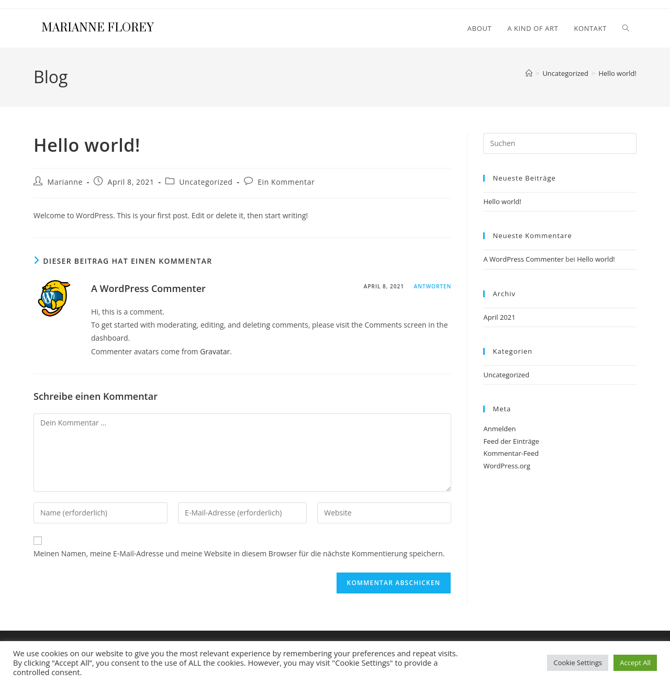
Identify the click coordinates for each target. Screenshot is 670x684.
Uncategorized (205, 182)
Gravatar (215, 351)
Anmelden (499, 428)
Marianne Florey (97, 28)
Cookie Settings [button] (577, 662)
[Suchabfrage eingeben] (559, 143)
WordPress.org (506, 465)
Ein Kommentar (286, 182)
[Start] (529, 73)
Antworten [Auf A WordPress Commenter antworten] (433, 286)
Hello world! (617, 73)
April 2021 (499, 317)
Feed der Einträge (511, 441)
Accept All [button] (635, 662)
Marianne (65, 182)
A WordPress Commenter (148, 288)
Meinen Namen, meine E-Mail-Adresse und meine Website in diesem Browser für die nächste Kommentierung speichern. (239, 553)
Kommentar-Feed (511, 453)
